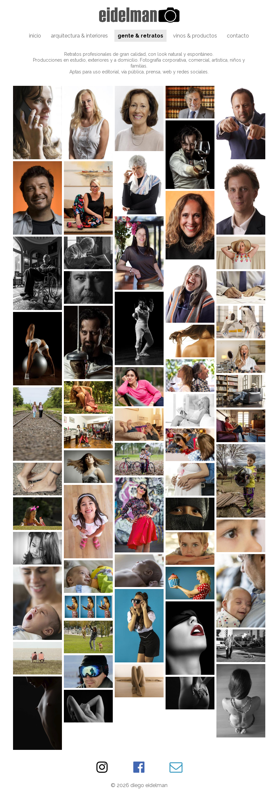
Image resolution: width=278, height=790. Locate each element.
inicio (35, 36)
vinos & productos (195, 36)
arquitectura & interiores (79, 36)
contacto (238, 36)
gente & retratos (140, 36)
